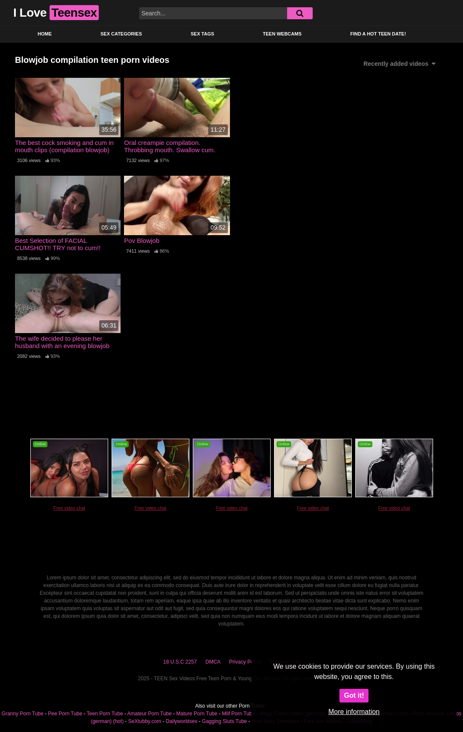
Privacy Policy (245, 662)
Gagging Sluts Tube (224, 721)
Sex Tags (202, 33)
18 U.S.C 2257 (180, 662)
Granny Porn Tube (23, 714)
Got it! (354, 695)
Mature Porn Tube (196, 714)
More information (354, 711)
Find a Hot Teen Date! (378, 33)
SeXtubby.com (145, 721)
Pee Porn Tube (65, 714)
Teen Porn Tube (105, 714)
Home (45, 33)
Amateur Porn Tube (149, 714)
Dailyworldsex (182, 721)
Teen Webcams (282, 33)
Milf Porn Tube (238, 714)
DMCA (213, 662)
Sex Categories (121, 33)
